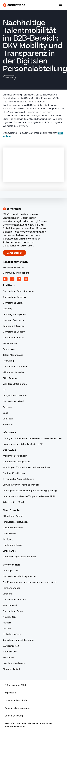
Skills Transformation (14, 372)
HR (4, 389)
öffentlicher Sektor (13, 516)
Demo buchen (14, 253)
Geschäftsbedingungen (17, 708)
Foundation (10, 605)
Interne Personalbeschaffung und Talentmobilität (29, 496)
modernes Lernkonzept (15, 455)
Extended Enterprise (14, 326)
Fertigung (8, 539)
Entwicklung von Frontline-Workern (21, 484)
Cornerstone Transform (15, 366)
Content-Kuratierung (14, 473)
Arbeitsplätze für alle (14, 502)
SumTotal (8, 418)
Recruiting (8, 360)
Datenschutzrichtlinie (16, 700)
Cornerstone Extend (13, 401)
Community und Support (16, 272)
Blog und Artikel (11, 669)
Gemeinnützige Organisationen (19, 556)
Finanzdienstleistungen (15, 521)
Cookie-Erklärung (14, 715)
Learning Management (15, 314)
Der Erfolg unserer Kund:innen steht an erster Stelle (30, 582)
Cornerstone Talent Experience (19, 576)
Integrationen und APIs (15, 395)
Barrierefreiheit (11, 646)
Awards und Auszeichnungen (18, 640)
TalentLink (8, 424)
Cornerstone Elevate (13, 337)
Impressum (10, 692)
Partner (7, 628)
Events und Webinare (14, 663)
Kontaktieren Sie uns (14, 267)
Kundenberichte (11, 588)
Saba (5, 413)
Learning (7, 308)
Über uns (7, 593)
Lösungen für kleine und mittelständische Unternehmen (32, 438)
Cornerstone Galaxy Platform (18, 291)
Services (7, 407)
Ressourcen (9, 657)
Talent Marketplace (13, 355)
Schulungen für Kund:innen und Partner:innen (27, 467)
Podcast (9, 78)
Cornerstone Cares (13, 611)
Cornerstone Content (14, 331)
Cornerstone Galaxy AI (14, 297)
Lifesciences (9, 533)
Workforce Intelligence (15, 384)
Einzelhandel (9, 550)
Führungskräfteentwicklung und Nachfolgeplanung (30, 490)
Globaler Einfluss (12, 634)
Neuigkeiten (9, 617)
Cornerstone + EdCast (14, 599)
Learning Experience (14, 320)
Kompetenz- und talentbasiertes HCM (23, 444)
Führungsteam (10, 570)
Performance (10, 343)
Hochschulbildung (12, 545)
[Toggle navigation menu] (59, 5)
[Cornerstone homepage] (33, 208)
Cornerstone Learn (13, 302)
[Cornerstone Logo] (14, 5)
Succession (9, 349)
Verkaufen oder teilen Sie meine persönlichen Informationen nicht (28, 725)
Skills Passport (10, 378)
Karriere (7, 622)
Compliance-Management (16, 461)
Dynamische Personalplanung (18, 479)
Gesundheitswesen (13, 527)
